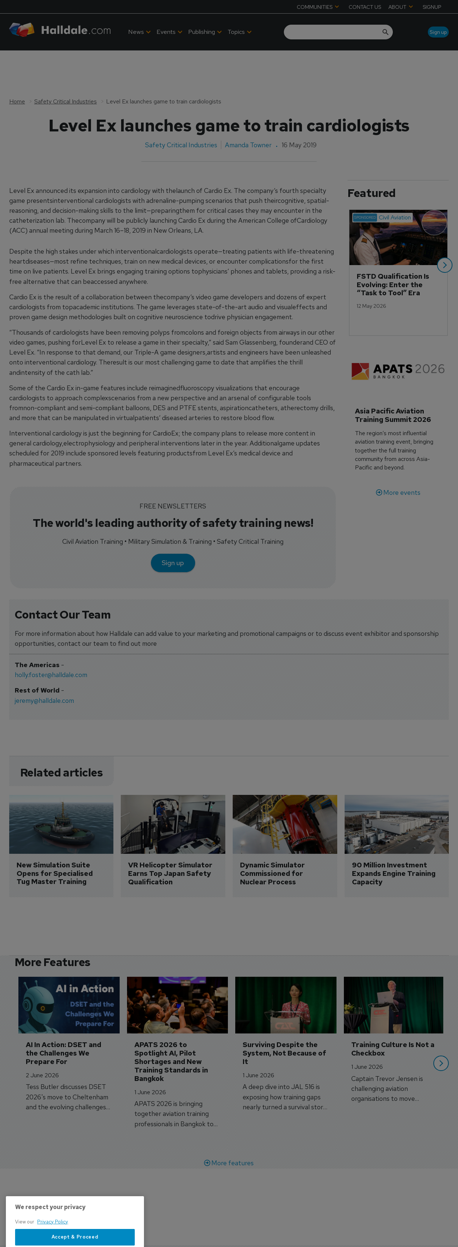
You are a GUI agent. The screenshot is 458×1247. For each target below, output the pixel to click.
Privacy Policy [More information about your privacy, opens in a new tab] (52, 1243)
